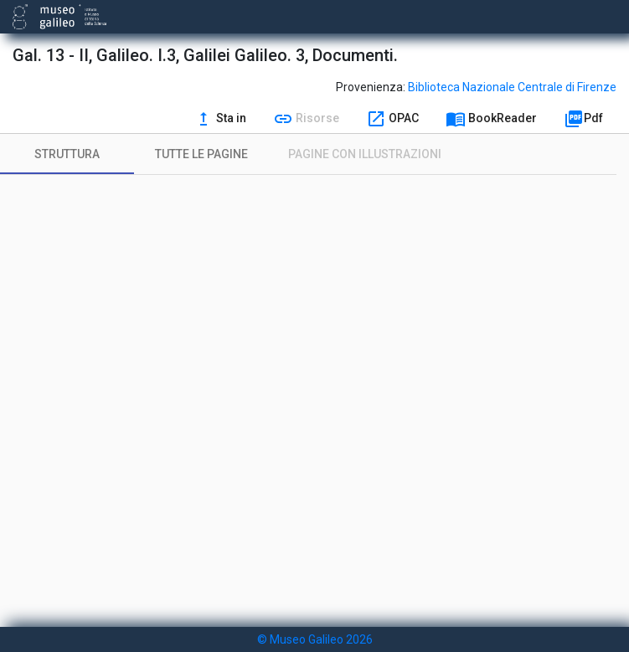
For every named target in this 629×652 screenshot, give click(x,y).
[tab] (67, 154)
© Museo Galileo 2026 (315, 639)
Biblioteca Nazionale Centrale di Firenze (512, 87)
